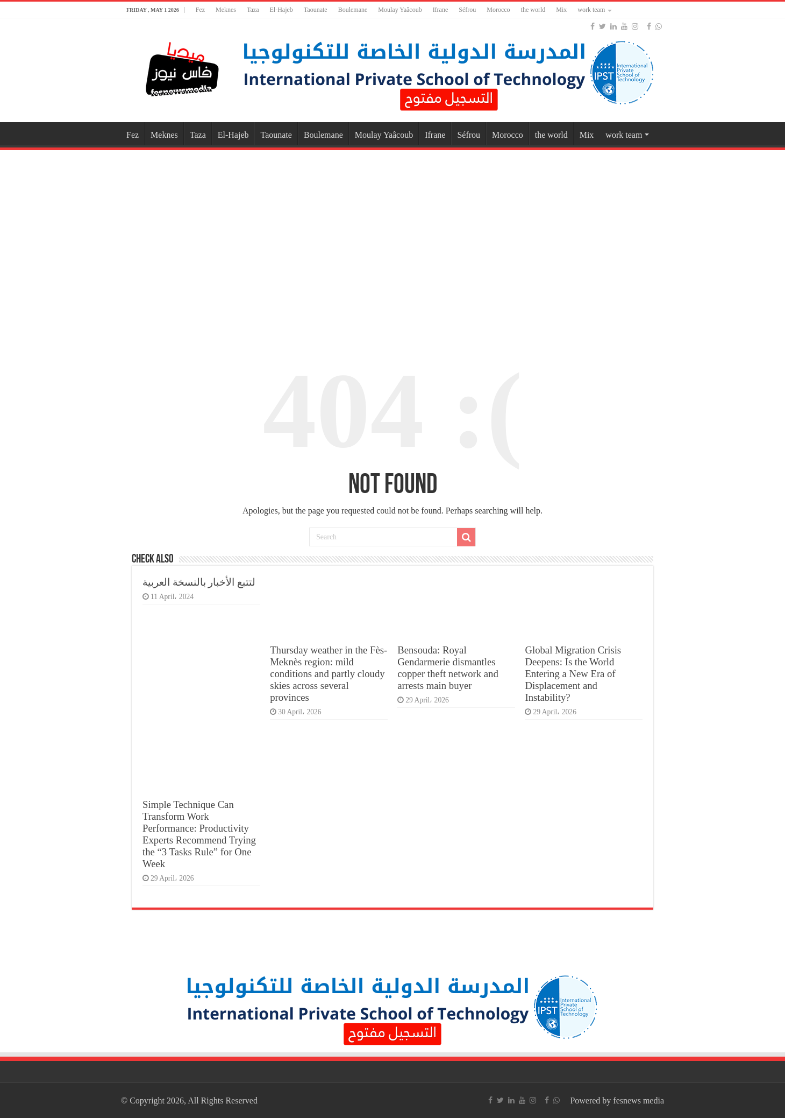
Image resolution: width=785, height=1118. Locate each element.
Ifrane (440, 9)
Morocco (498, 9)
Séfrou (467, 9)
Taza (253, 9)
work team (591, 9)
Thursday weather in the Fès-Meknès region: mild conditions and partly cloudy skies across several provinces (328, 673)
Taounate (315, 9)
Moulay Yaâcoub (400, 9)
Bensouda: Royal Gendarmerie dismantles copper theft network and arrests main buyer (447, 667)
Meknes (226, 9)
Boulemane (353, 9)
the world (533, 9)
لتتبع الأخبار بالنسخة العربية (198, 582)
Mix (561, 9)
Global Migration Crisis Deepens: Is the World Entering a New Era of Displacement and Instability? (573, 673)
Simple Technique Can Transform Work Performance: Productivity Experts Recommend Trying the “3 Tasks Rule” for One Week (199, 834)
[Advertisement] (392, 239)
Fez (200, 9)
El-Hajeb (281, 9)
